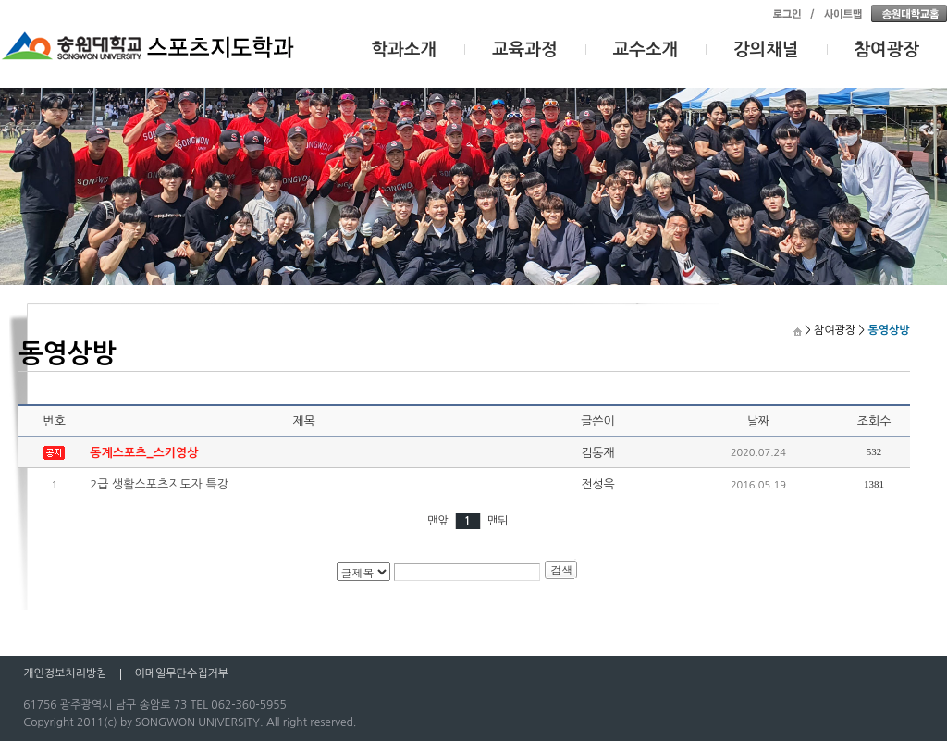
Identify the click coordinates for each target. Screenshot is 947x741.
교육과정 (525, 49)
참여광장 (887, 49)
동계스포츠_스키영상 (144, 453)
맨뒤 (498, 520)
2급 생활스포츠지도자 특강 (159, 484)
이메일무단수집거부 (181, 673)
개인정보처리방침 (64, 673)
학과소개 (404, 49)
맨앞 (438, 520)
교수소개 (646, 49)
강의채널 (766, 49)
